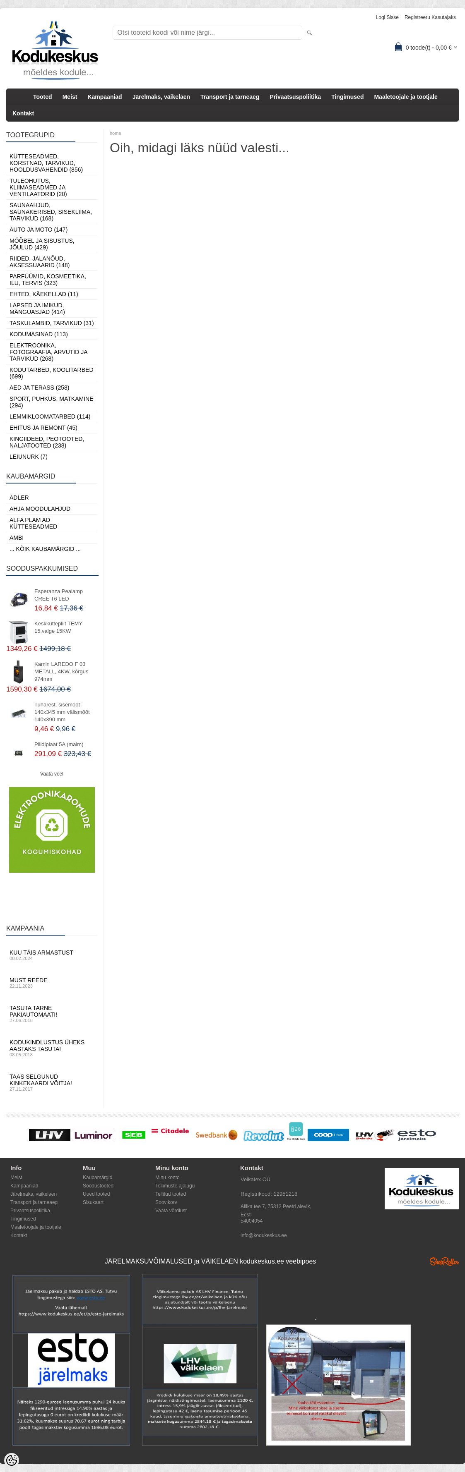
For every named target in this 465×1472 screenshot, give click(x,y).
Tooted (42, 96)
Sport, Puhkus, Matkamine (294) (52, 402)
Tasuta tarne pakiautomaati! (52, 1014)
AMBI (17, 537)
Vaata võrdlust (171, 1211)
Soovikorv (166, 1202)
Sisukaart (93, 1202)
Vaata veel (51, 774)
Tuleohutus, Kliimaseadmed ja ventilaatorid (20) (38, 187)
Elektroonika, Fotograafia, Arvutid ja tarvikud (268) (48, 352)
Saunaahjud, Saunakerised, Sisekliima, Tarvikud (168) (51, 212)
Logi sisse (387, 17)
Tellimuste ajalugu (175, 1186)
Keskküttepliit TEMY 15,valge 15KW (58, 627)
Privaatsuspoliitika (295, 96)
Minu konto (167, 1177)
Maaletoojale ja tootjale (405, 96)
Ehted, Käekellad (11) (44, 294)
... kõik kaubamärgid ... (45, 549)
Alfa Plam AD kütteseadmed (33, 523)
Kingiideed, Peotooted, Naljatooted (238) (47, 442)
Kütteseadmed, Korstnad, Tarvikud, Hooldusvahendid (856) (46, 163)
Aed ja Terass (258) (39, 387)
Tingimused (347, 96)
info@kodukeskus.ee (264, 1235)
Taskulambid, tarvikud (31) (52, 323)
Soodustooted (98, 1186)
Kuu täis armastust (52, 955)
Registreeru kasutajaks (430, 17)
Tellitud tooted (170, 1194)
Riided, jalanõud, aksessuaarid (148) (40, 261)
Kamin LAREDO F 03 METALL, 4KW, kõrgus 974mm (61, 671)
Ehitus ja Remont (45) (43, 427)
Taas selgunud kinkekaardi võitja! (52, 1082)
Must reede (52, 983)
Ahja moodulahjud (40, 508)
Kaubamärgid (97, 1177)
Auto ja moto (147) (38, 229)
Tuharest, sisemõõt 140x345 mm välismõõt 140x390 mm (62, 712)
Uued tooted (96, 1194)
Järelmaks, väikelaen (161, 96)
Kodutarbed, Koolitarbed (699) (52, 373)
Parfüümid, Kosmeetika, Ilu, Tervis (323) (48, 279)
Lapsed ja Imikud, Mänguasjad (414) (37, 308)
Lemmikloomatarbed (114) (50, 416)
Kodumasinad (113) (39, 334)
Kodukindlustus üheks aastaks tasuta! (52, 1048)
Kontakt (23, 113)
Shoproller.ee (444, 1261)
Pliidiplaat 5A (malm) (59, 744)
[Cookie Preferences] (11, 1460)
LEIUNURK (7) (29, 456)
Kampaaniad (104, 96)
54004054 (252, 1221)
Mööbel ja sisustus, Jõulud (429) (42, 244)
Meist (70, 96)
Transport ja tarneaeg (229, 96)
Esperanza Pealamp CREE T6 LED (58, 595)
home (115, 133)
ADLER (19, 497)
